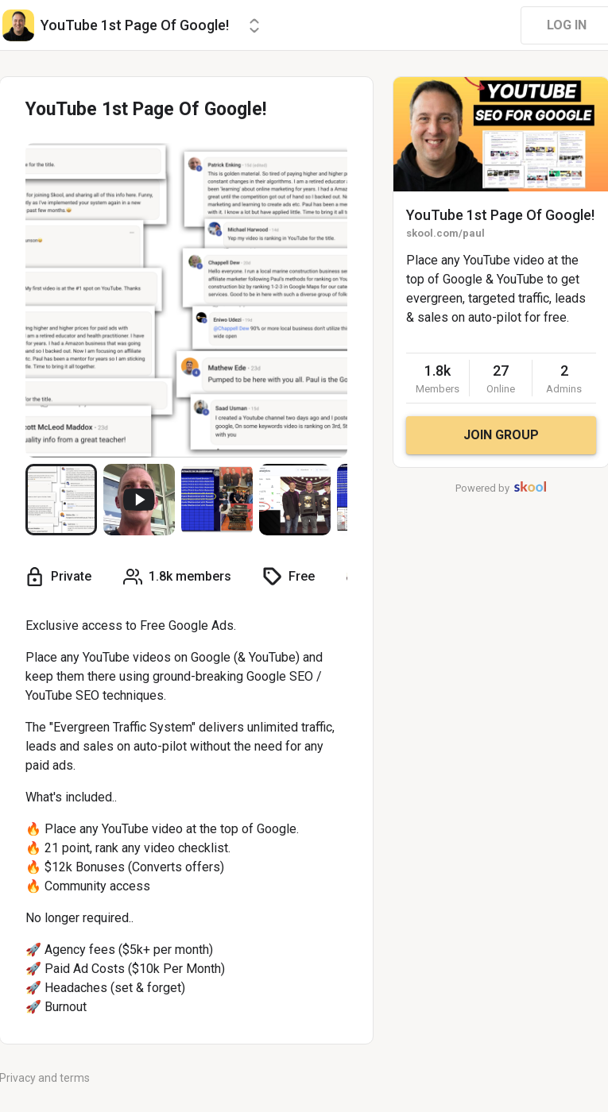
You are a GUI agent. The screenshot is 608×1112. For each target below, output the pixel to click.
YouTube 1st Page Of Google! (500, 215)
